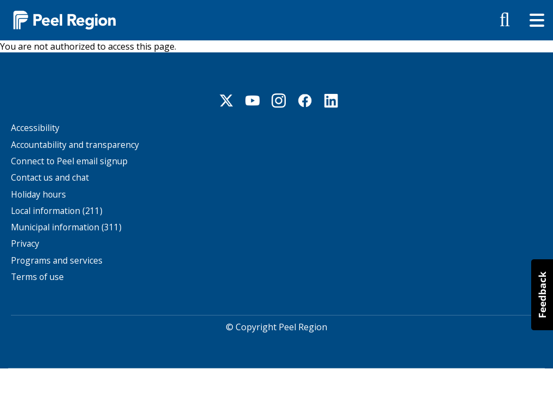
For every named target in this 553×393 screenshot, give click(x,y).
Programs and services (57, 260)
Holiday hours (38, 194)
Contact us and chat (50, 177)
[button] (542, 294)
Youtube (252, 100)
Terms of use (37, 277)
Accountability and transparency (75, 145)
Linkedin (331, 100)
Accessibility (35, 128)
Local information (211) (57, 211)
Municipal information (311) (66, 227)
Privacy (25, 243)
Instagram (279, 100)
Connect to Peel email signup (69, 161)
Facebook (305, 100)
